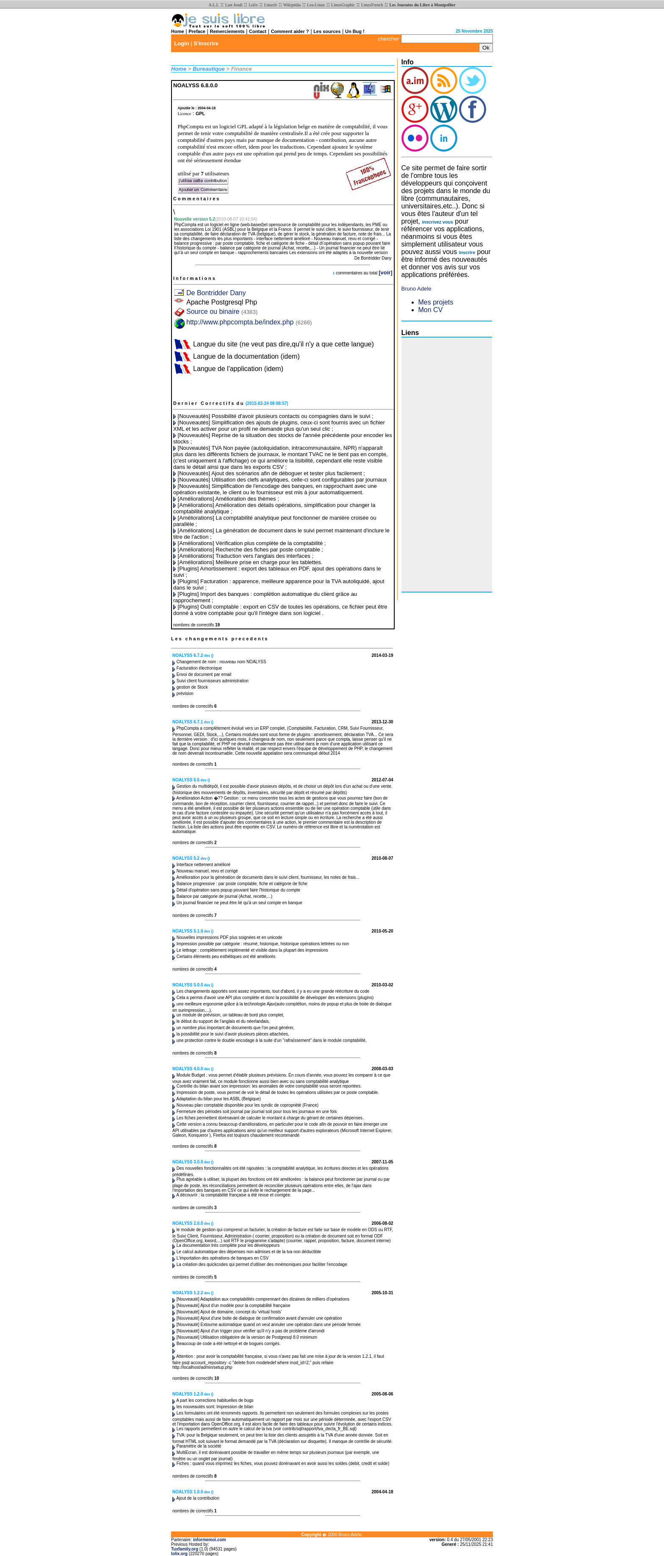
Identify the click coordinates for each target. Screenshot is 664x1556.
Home (177, 31)
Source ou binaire (221, 311)
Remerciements (227, 31)
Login (181, 43)
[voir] (386, 272)
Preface (196, 31)
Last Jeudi (234, 5)
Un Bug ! (355, 31)
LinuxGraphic (343, 5)
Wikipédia (292, 5)
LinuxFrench (372, 5)
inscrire (467, 252)
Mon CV (430, 309)
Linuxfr (270, 5)
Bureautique (209, 69)
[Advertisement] (435, 465)
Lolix (253, 5)
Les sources (326, 31)
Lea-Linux (316, 5)
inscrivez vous (437, 221)
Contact (257, 31)
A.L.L (213, 5)
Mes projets (436, 302)
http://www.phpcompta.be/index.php (240, 322)
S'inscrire (206, 43)
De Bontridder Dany (216, 292)
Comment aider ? (290, 31)
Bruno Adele (416, 288)
